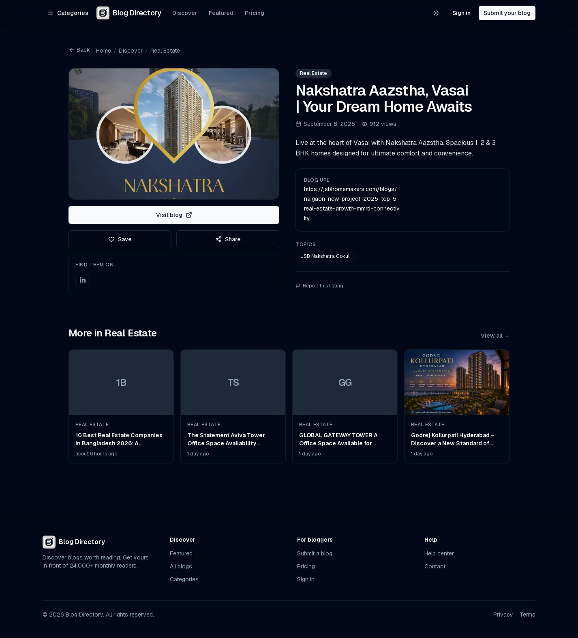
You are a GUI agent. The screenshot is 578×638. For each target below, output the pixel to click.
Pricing (254, 13)
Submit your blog (507, 13)
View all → (495, 335)
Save (120, 239)
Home (103, 50)
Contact (434, 566)
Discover (184, 13)
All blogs (181, 566)
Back (79, 49)
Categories (184, 579)
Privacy (503, 614)
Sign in (461, 13)
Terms (527, 614)
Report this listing (319, 286)
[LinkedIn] (82, 280)
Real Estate (165, 50)
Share (228, 239)
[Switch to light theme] (436, 13)
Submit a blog (314, 553)
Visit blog (174, 215)
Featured (221, 13)
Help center (439, 553)
